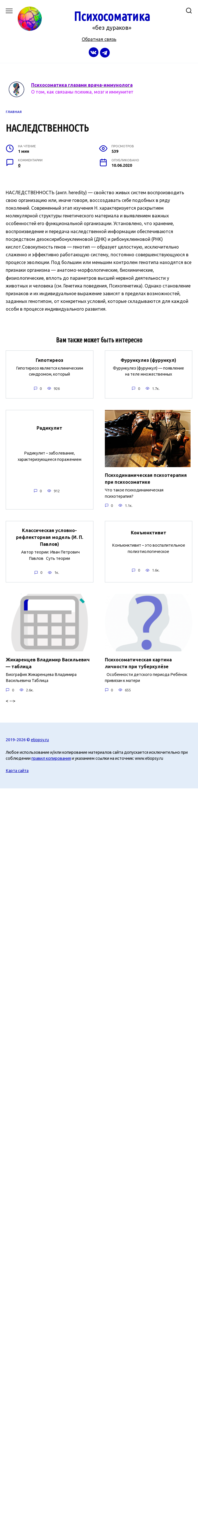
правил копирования (51, 758)
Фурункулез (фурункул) (148, 359)
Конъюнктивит (148, 532)
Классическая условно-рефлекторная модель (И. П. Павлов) (49, 537)
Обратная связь (99, 39)
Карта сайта (17, 770)
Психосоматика (112, 16)
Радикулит (49, 428)
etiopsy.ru (40, 739)
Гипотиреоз (49, 359)
